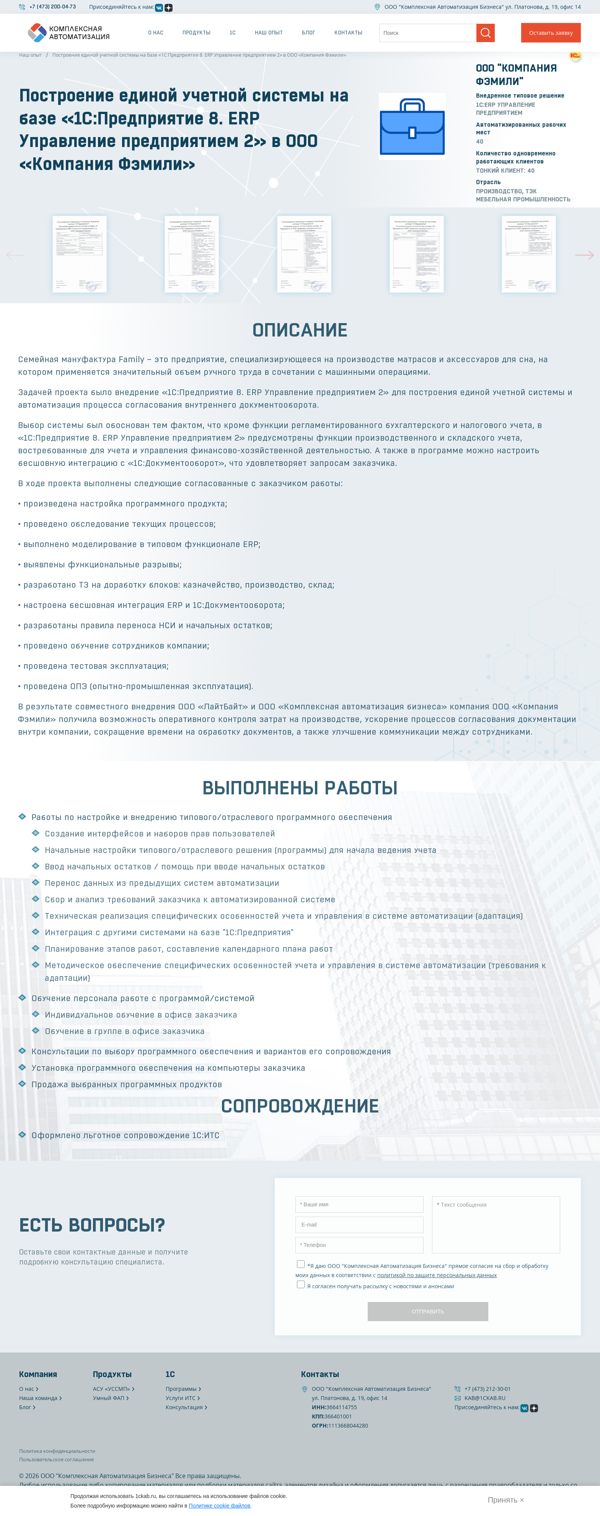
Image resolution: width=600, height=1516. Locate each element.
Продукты (196, 32)
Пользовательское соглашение (56, 1459)
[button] (15, 255)
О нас (155, 32)
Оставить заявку (551, 32)
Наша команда (38, 1398)
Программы (181, 1388)
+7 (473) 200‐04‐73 (52, 6)
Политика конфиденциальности (57, 1450)
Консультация (184, 1407)
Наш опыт (269, 32)
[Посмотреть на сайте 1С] (575, 55)
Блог (308, 32)
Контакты (348, 32)
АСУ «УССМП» (111, 1388)
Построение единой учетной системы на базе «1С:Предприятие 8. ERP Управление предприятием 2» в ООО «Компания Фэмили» (199, 55)
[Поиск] (485, 33)
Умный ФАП (108, 1398)
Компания (38, 1374)
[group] (75, 254)
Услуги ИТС (181, 1398)
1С (233, 32)
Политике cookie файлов (219, 1506)
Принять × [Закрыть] (506, 1500)
